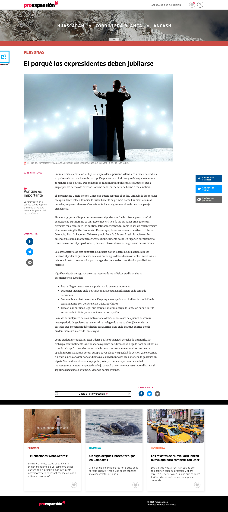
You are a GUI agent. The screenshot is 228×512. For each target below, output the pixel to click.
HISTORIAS (95, 448)
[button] (209, 199)
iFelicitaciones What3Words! (48, 456)
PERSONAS (34, 53)
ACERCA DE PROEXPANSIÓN (166, 5)
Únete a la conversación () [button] (93, 394)
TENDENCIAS (158, 448)
